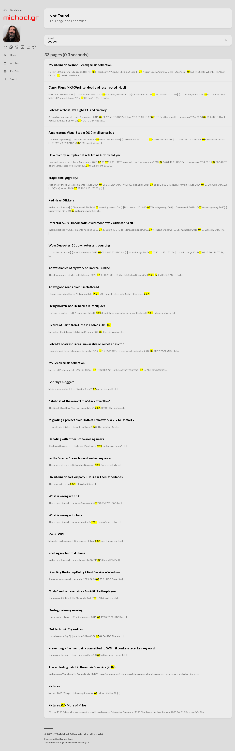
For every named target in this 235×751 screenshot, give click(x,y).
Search (51, 38)
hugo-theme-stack (68, 742)
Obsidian (59, 739)
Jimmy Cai (84, 742)
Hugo (70, 739)
